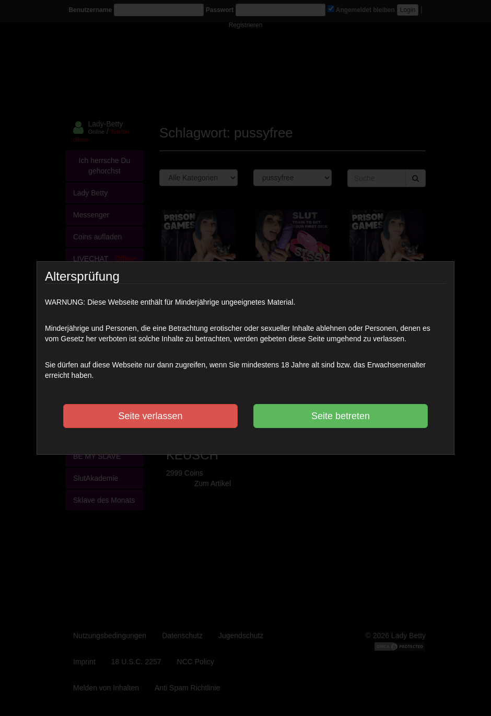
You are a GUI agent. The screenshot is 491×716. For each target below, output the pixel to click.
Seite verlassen (150, 416)
